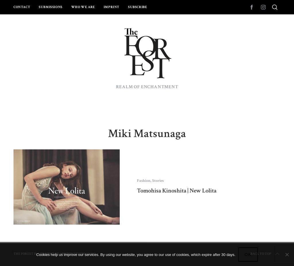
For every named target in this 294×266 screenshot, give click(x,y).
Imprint (111, 7)
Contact (21, 7)
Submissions (51, 7)
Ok (248, 254)
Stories (158, 180)
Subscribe (137, 7)
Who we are (83, 7)
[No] (287, 254)
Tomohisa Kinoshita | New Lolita (176, 190)
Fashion (143, 180)
